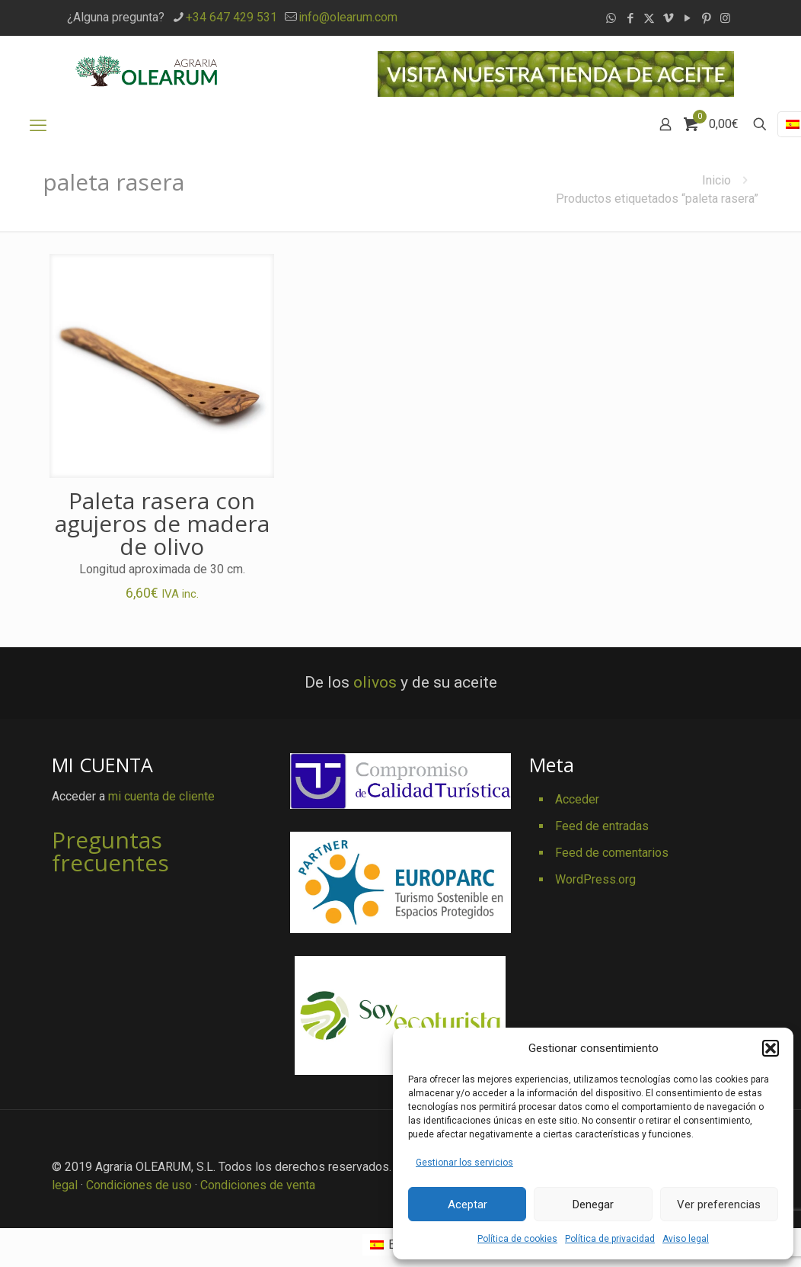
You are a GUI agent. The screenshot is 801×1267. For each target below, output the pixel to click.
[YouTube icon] (687, 18)
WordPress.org (595, 879)
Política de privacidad (610, 1238)
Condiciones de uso (139, 1185)
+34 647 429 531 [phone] (231, 17)
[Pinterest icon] (706, 18)
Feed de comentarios (612, 852)
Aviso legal (685, 1238)
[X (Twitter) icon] (649, 18)
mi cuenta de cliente (161, 796)
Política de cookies (517, 1238)
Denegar (593, 1204)
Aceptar (467, 1204)
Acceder (577, 799)
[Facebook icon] (630, 18)
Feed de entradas (602, 826)
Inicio (716, 180)
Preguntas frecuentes (110, 851)
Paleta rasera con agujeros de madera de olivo (162, 523)
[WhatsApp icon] (611, 18)
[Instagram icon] (725, 18)
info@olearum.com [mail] (347, 17)
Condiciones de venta (257, 1185)
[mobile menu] (38, 126)
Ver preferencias (719, 1204)
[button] (770, 1048)
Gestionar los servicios (464, 1162)
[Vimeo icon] (668, 18)
